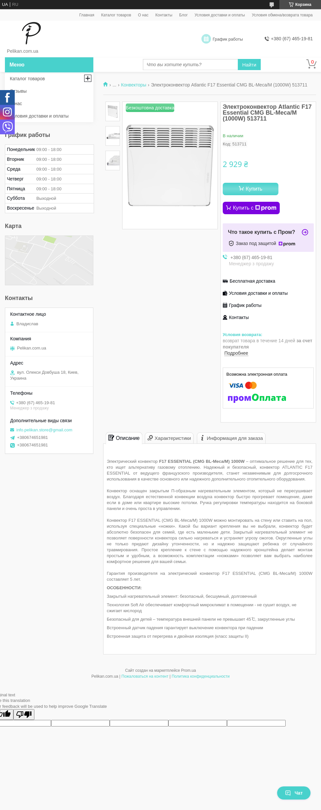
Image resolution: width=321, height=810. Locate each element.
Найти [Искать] (249, 64)
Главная (86, 15)
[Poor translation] (23, 714)
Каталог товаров (116, 15)
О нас (143, 15)
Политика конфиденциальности (201, 676)
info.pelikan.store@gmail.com (44, 429)
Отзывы (18, 91)
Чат (294, 793)
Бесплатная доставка (252, 281)
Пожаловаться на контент (145, 676)
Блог (183, 15)
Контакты (163, 15)
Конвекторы (133, 84)
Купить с (254, 208)
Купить (254, 189)
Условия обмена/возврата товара (282, 15)
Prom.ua (188, 670)
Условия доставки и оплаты (220, 15)
